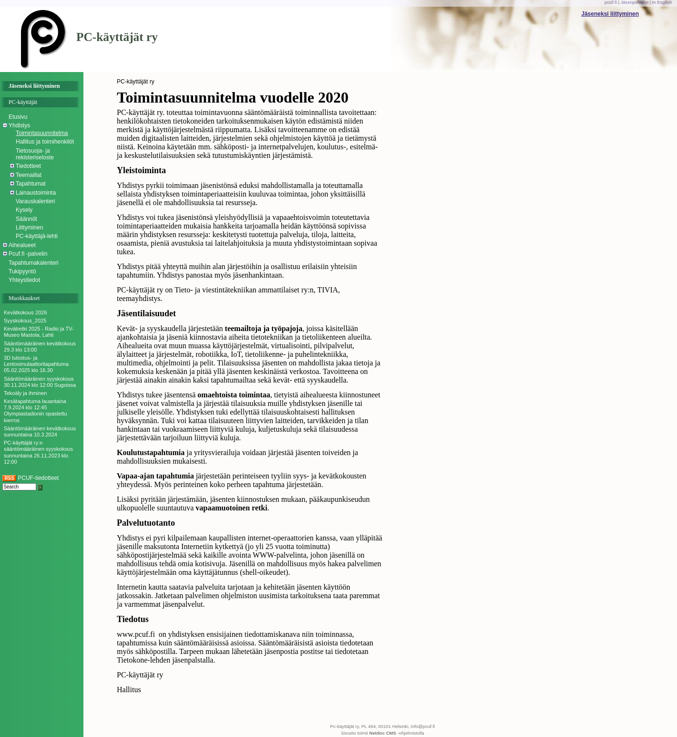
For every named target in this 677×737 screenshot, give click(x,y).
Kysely (24, 210)
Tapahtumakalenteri (34, 263)
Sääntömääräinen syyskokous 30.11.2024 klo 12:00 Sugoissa (40, 382)
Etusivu (18, 117)
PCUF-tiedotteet (30, 478)
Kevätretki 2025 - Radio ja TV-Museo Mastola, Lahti (39, 332)
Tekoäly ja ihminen (25, 393)
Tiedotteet (28, 166)
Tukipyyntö (22, 271)
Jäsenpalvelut (635, 2)
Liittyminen (29, 227)
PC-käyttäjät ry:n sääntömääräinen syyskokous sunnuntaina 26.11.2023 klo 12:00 (38, 452)
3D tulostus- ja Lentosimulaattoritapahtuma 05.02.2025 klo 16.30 (36, 364)
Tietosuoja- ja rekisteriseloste (35, 154)
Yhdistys (19, 125)
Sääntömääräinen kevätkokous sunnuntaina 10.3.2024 (40, 431)
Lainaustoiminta (36, 192)
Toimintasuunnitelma (42, 133)
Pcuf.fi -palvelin (28, 253)
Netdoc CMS (383, 733)
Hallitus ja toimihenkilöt (45, 141)
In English (662, 2)
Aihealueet (22, 245)
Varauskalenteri (35, 201)
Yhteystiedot (24, 280)
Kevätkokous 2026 (25, 312)
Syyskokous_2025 (25, 320)
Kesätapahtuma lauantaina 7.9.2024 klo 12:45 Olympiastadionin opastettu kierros (35, 410)
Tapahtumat (31, 183)
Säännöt (26, 219)
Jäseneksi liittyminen (610, 13)
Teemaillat (28, 175)
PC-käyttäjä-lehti (37, 236)
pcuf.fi (611, 2)
